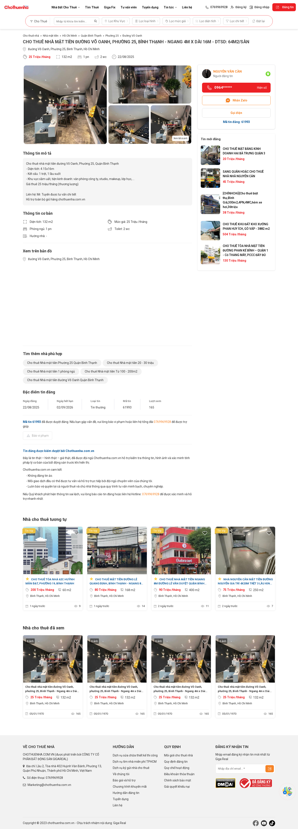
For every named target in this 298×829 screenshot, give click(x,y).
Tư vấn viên (129, 7)
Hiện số (262, 87)
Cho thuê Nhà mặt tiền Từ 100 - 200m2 (111, 371)
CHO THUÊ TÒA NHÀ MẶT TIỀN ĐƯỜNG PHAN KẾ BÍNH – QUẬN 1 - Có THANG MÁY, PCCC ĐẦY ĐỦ (245, 250)
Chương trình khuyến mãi (130, 786)
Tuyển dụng (150, 7)
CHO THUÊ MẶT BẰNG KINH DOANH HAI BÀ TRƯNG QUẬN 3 (244, 151)
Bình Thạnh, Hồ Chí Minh (45, 596)
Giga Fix (109, 7)
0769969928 (162, 422)
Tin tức (170, 7)
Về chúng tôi (121, 774)
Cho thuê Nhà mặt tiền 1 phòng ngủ (51, 371)
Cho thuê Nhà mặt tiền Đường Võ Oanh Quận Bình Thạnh (65, 380)
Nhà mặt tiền (50, 35)
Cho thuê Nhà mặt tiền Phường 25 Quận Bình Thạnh (62, 363)
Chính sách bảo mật (177, 780)
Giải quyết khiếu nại (177, 786)
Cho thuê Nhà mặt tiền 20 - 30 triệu (130, 363)
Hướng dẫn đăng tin (126, 793)
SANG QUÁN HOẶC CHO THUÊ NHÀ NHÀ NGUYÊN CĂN (243, 174)
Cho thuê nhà (31, 35)
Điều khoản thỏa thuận (179, 774)
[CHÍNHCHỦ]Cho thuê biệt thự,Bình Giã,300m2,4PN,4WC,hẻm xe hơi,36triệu (242, 200)
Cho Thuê (38, 21)
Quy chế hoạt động (176, 768)
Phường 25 (112, 35)
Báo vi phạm (37, 435)
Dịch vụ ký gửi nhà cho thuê (131, 768)
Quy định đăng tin (176, 761)
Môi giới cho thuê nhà (178, 755)
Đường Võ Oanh (132, 35)
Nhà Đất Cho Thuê (66, 7)
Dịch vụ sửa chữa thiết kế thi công (135, 755)
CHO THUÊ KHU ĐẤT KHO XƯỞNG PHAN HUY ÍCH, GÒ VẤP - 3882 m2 (246, 226)
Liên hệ (187, 7)
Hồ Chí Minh (69, 35)
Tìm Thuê (92, 7)
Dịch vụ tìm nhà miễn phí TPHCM (135, 761)
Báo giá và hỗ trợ (124, 780)
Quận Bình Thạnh (91, 35)
